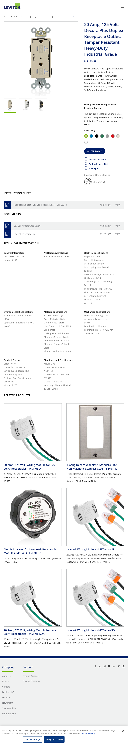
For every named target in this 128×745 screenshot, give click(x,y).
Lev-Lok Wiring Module (90, 549)
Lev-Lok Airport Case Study (27, 225)
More (87, 124)
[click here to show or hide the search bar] (116, 8)
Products (14, 17)
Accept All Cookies (54, 739)
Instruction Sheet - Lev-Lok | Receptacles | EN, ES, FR (40, 204)
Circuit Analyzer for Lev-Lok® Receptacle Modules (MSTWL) (30, 551)
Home (6, 17)
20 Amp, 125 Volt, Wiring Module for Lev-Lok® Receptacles (30, 466)
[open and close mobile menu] (122, 7)
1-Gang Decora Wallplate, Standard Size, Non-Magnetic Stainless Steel (92, 466)
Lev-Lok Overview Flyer (25, 234)
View (117, 205)
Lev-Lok (71, 17)
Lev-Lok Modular (60, 17)
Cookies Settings (32, 739)
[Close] (123, 731)
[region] (64, 735)
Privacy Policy (88, 733)
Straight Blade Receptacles (41, 17)
